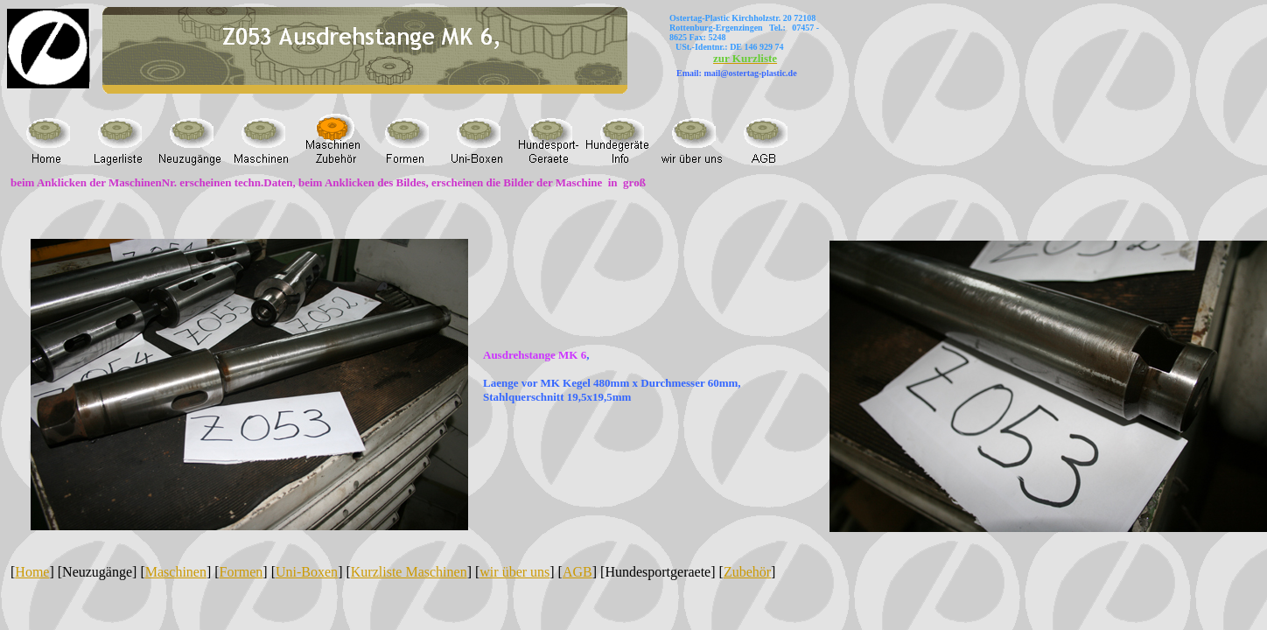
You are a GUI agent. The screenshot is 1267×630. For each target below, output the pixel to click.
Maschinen (175, 571)
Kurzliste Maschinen (409, 571)
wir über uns (515, 571)
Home (32, 571)
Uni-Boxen (307, 571)
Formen (241, 571)
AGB (577, 571)
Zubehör (747, 571)
